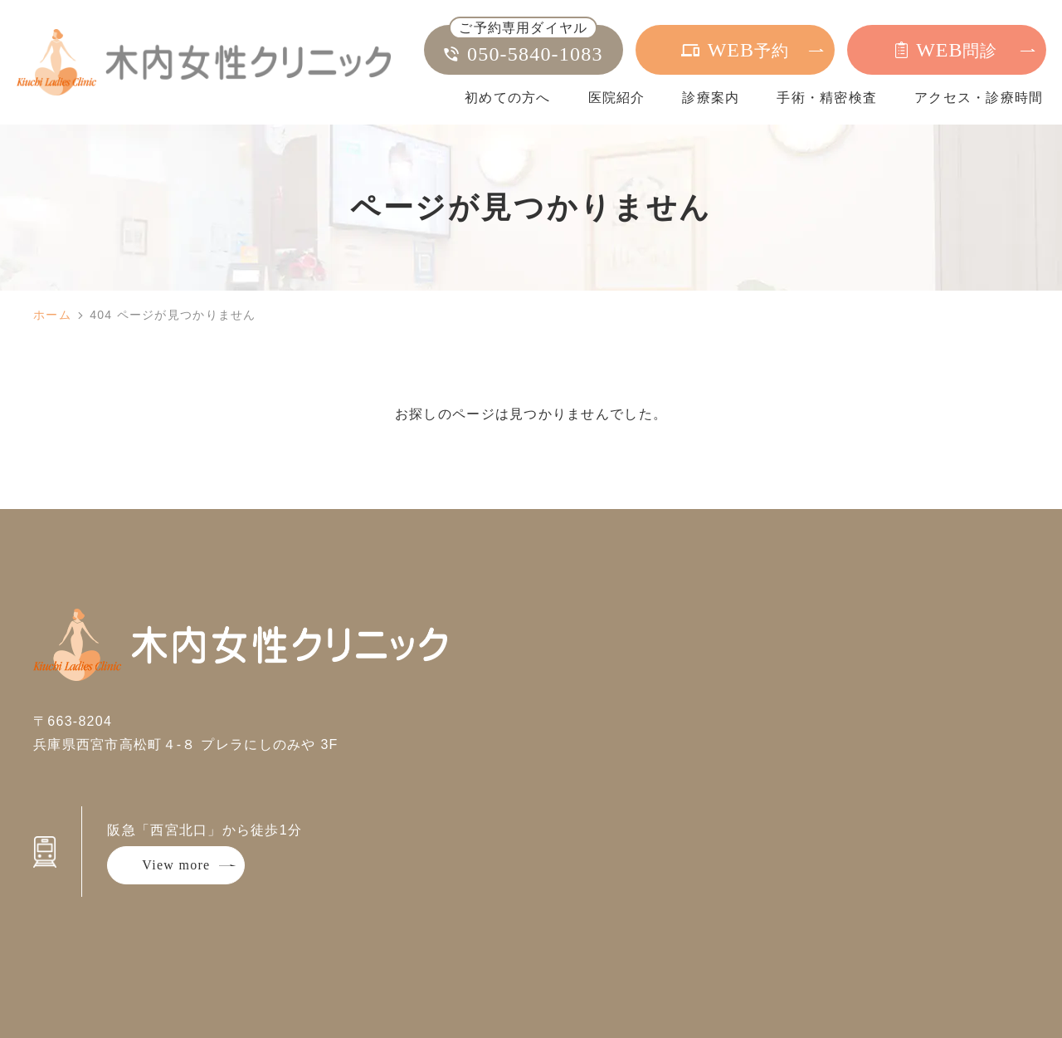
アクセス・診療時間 (979, 98)
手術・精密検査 (827, 98)
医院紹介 (616, 98)
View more (176, 865)
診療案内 (710, 98)
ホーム (52, 314)
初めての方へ (508, 98)
